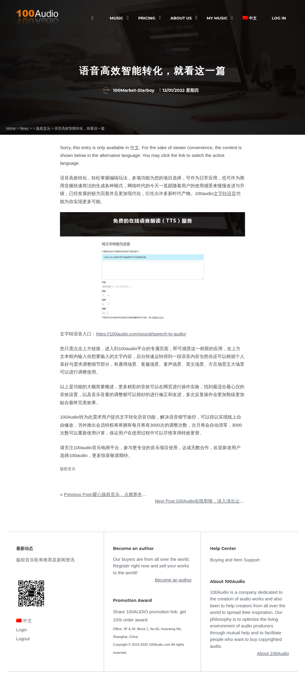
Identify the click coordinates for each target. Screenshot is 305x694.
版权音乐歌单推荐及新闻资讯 (45, 559)
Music (116, 18)
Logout (23, 638)
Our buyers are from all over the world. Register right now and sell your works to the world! (151, 566)
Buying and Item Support (234, 559)
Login (21, 629)
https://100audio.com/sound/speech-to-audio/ (141, 333)
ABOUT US (181, 18)
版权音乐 (68, 469)
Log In (279, 18)
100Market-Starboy (128, 90)
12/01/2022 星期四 (181, 90)
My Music (217, 18)
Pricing (146, 18)
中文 (250, 18)
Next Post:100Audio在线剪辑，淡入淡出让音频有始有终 (211, 500)
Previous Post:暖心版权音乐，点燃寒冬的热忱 (110, 494)
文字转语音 (225, 193)
